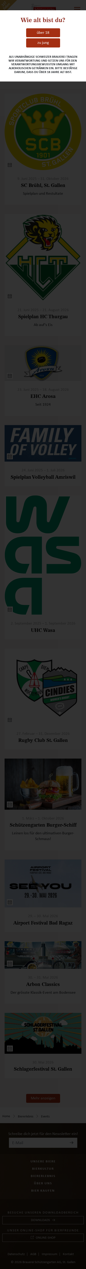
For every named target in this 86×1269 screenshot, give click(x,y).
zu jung (43, 43)
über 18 (43, 33)
